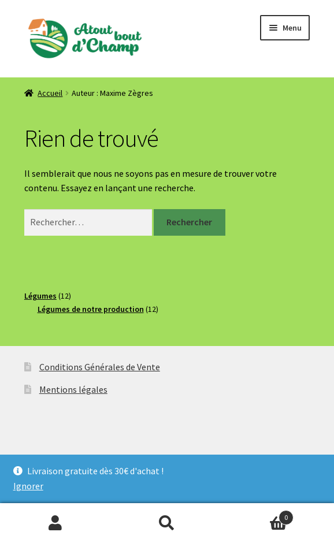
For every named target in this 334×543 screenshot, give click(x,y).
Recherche (167, 523)
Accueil (50, 93)
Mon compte (56, 523)
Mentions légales (73, 389)
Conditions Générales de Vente (99, 367)
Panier (257, 515)
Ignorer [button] (28, 486)
